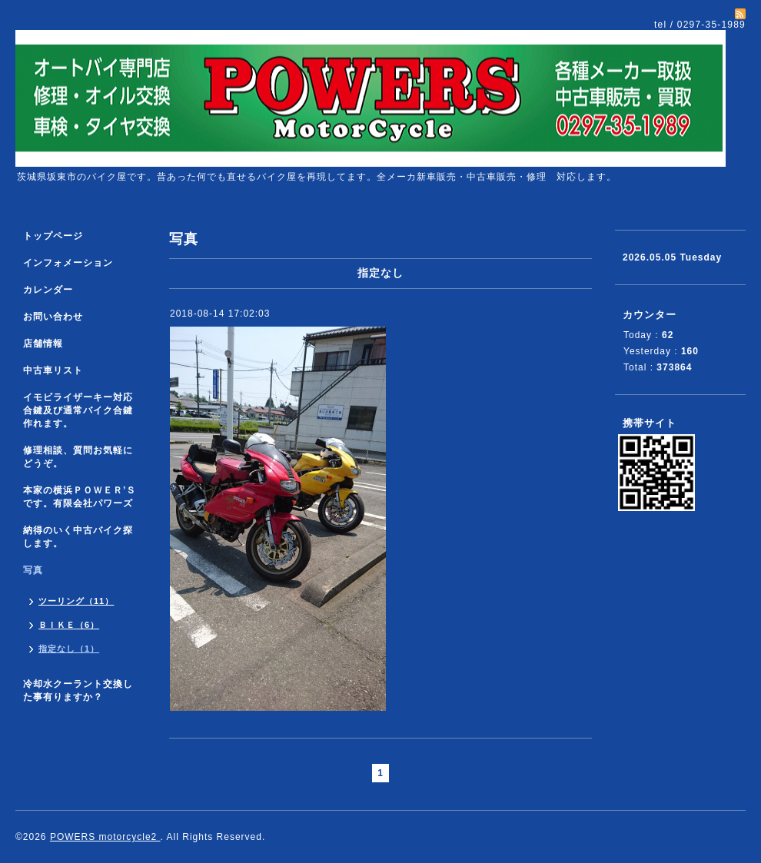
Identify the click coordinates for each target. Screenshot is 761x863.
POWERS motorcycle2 (105, 836)
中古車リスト (53, 370)
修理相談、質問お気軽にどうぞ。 (78, 457)
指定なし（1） (68, 648)
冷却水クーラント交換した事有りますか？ (78, 690)
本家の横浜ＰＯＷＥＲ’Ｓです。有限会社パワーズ (79, 497)
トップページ (53, 236)
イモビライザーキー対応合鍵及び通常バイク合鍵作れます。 (78, 410)
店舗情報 (43, 343)
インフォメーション (68, 262)
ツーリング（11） (76, 601)
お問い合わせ (53, 316)
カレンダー (48, 289)
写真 (33, 570)
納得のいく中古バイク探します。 (78, 537)
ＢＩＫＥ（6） (68, 624)
